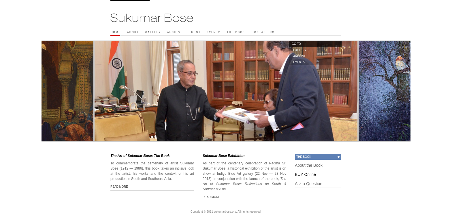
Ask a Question (308, 183)
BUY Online (305, 174)
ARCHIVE (299, 56)
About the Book (309, 165)
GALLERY (299, 50)
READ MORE (119, 186)
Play (204, 2)
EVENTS (299, 62)
